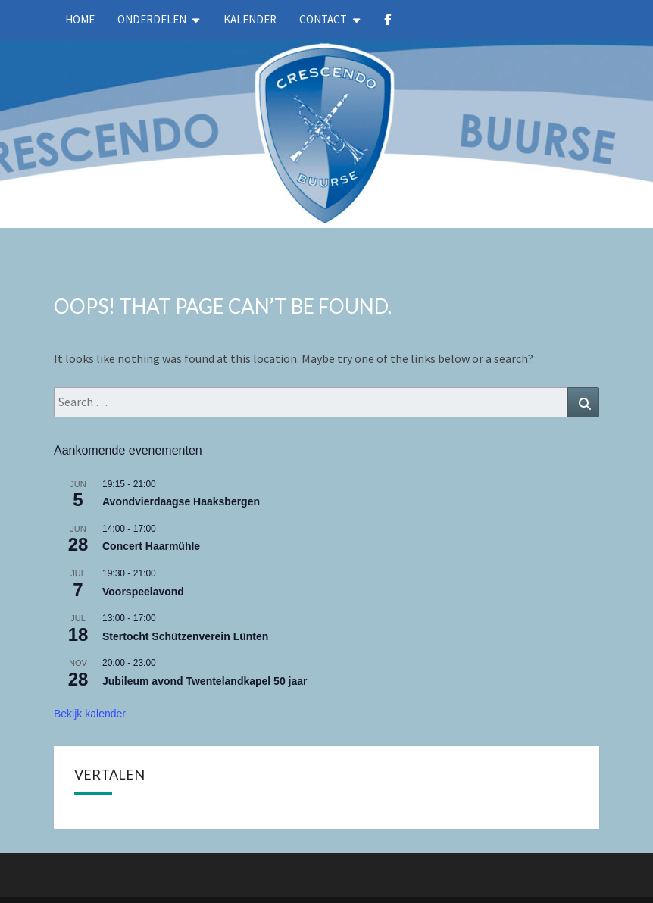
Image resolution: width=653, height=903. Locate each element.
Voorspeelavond (143, 592)
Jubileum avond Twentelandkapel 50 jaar (205, 681)
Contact (323, 19)
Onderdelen (151, 19)
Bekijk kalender (90, 714)
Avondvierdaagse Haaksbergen (181, 501)
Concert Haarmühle (151, 546)
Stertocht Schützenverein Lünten (185, 636)
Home (80, 19)
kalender (250, 19)
